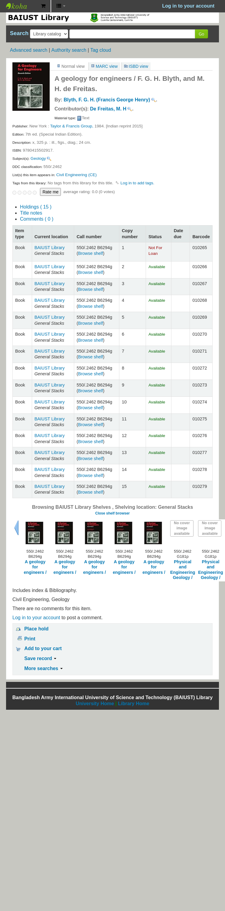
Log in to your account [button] (188, 5)
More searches (43, 668)
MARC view (107, 66)
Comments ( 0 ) (36, 219)
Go (201, 34)
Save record (40, 658)
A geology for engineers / (35, 567)
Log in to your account (36, 617)
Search (19, 33)
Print (29, 638)
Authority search (68, 50)
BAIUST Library (21, 6)
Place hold (36, 628)
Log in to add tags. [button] (137, 183)
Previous (16, 527)
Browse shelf (90, 253)
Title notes (31, 212)
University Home (95, 703)
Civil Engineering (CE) (76, 175)
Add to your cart (43, 648)
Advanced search (29, 50)
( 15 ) (35, 206)
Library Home (133, 703)
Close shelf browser (112, 513)
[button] (43, 6)
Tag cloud (100, 50)
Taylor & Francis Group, (71, 126)
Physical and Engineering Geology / (182, 569)
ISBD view (138, 66)
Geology (38, 158)
